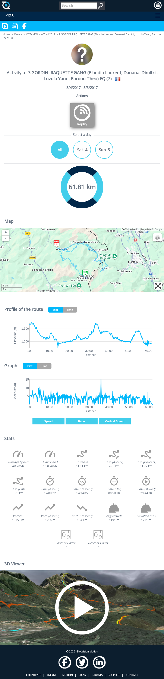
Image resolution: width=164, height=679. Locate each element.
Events (18, 34)
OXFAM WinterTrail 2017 (40, 34)
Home (6, 34)
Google (158, 229)
